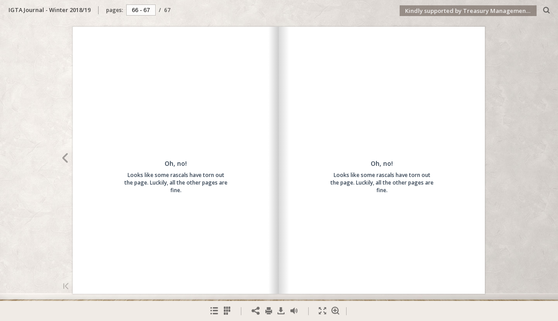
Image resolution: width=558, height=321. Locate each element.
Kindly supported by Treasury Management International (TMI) (471, 11)
